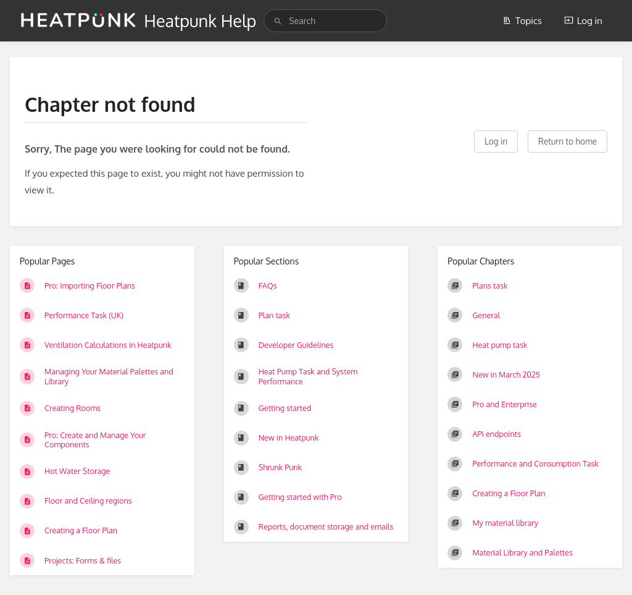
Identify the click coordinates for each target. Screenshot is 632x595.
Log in (583, 21)
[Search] (278, 21)
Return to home (567, 141)
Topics (522, 21)
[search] (325, 20)
